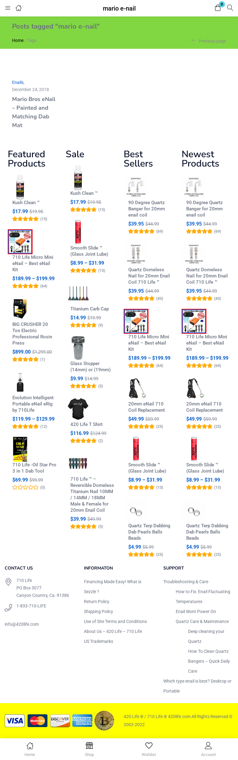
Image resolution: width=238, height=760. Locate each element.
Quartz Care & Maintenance (202, 621)
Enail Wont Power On (196, 611)
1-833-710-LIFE (31, 605)
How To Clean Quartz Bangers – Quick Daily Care (209, 661)
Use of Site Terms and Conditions (115, 621)
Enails (18, 82)
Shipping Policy (98, 611)
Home (18, 40)
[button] (218, 8)
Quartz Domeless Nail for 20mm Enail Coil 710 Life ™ (149, 276)
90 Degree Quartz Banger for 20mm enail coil (146, 209)
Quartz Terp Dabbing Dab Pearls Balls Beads (149, 532)
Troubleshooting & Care (185, 581)
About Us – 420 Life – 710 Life (113, 631)
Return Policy (96, 601)
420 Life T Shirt (86, 424)
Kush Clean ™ (26, 202)
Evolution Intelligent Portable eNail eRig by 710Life (33, 404)
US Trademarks (98, 641)
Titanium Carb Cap (89, 309)
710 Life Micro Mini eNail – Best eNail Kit (32, 263)
